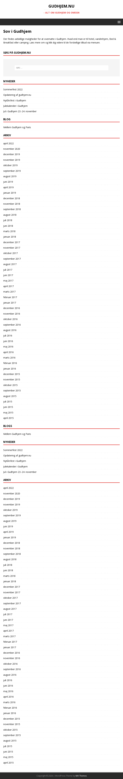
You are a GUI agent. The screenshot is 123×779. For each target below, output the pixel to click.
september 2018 (12, 209)
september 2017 (12, 258)
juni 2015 (8, 407)
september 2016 (12, 324)
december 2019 (11, 154)
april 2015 (8, 418)
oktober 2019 (10, 165)
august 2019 (9, 176)
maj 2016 (8, 346)
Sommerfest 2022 (13, 89)
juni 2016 (8, 341)
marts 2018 (9, 231)
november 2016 (11, 313)
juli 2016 (7, 335)
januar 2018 (9, 236)
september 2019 (12, 170)
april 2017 (8, 286)
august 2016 (9, 330)
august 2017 (9, 264)
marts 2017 (9, 291)
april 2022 (8, 143)
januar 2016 (9, 368)
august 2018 (9, 214)
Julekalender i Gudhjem (15, 105)
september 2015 (12, 390)
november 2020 (11, 148)
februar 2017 (10, 297)
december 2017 (11, 242)
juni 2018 (8, 225)
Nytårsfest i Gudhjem (14, 100)
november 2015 (11, 379)
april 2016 (8, 352)
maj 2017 (8, 280)
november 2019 (11, 159)
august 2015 (9, 396)
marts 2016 (9, 357)
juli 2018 (7, 220)
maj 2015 (8, 412)
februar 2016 (10, 363)
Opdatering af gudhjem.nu (17, 94)
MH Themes (81, 775)
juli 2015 (7, 401)
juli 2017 (7, 269)
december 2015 (11, 374)
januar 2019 (9, 192)
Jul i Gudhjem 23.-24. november (20, 111)
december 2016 (11, 308)
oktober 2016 (10, 319)
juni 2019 (8, 181)
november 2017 (11, 247)
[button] (118, 21)
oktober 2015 (10, 385)
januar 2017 (9, 302)
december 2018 (11, 198)
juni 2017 (8, 275)
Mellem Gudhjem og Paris (17, 127)
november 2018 (11, 203)
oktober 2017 (10, 253)
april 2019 (8, 187)
